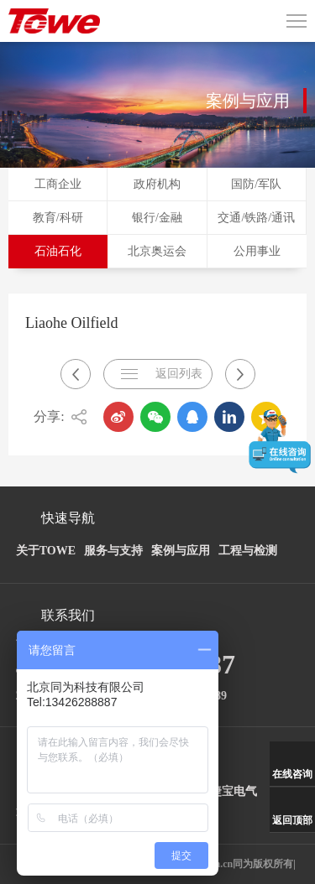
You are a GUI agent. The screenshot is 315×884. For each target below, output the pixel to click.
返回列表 (178, 373)
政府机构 (157, 184)
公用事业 (257, 251)
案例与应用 (180, 550)
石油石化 (57, 251)
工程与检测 (247, 550)
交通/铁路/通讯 (256, 217)
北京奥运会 (157, 251)
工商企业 (57, 184)
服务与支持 (113, 550)
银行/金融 (157, 217)
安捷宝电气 (227, 791)
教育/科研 (58, 217)
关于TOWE (46, 550)
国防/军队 (256, 184)
